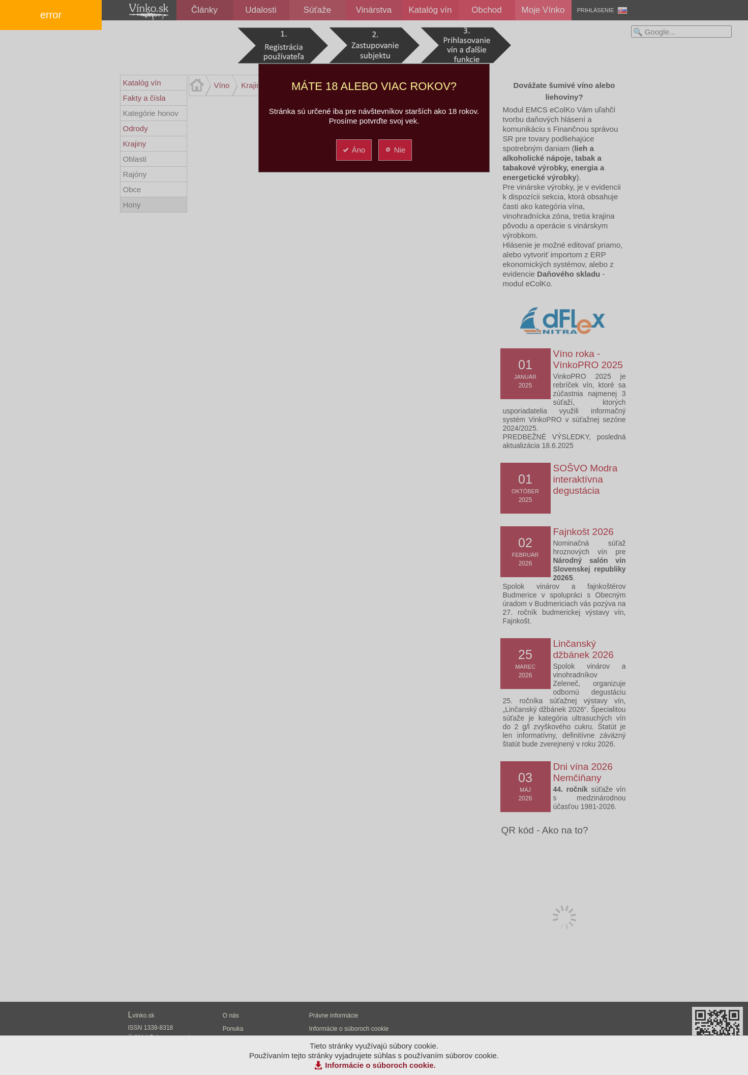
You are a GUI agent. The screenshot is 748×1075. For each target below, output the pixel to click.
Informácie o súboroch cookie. (380, 1065)
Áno (354, 149)
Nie (395, 149)
